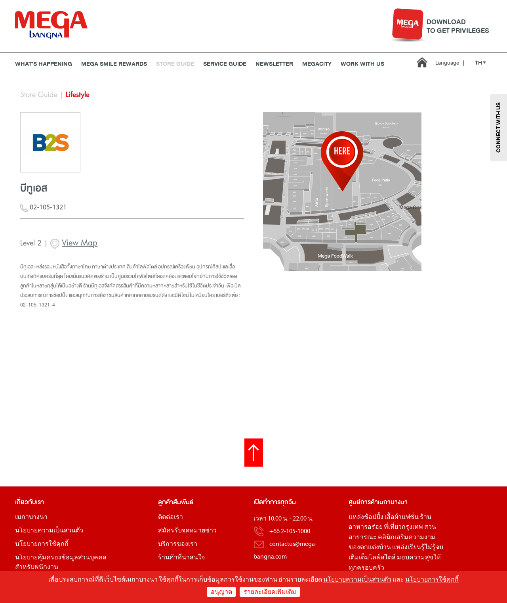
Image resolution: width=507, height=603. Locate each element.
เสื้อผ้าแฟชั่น (402, 517)
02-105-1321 (43, 211)
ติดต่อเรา (170, 517)
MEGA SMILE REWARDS (114, 64)
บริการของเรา (177, 544)
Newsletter (274, 64)
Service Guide (224, 64)
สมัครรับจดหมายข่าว (187, 531)
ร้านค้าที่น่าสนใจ (181, 558)
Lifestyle (78, 94)
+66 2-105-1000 (289, 531)
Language (449, 62)
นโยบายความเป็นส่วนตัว (49, 531)
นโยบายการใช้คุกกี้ (42, 544)
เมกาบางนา (31, 517)
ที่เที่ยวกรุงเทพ (403, 527)
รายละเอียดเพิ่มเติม (270, 592)
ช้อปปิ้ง (373, 517)
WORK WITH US (362, 64)
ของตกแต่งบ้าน (370, 547)
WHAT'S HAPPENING (43, 64)
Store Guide (175, 64)
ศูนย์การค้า (363, 502)
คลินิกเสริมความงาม (406, 537)
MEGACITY (317, 64)
